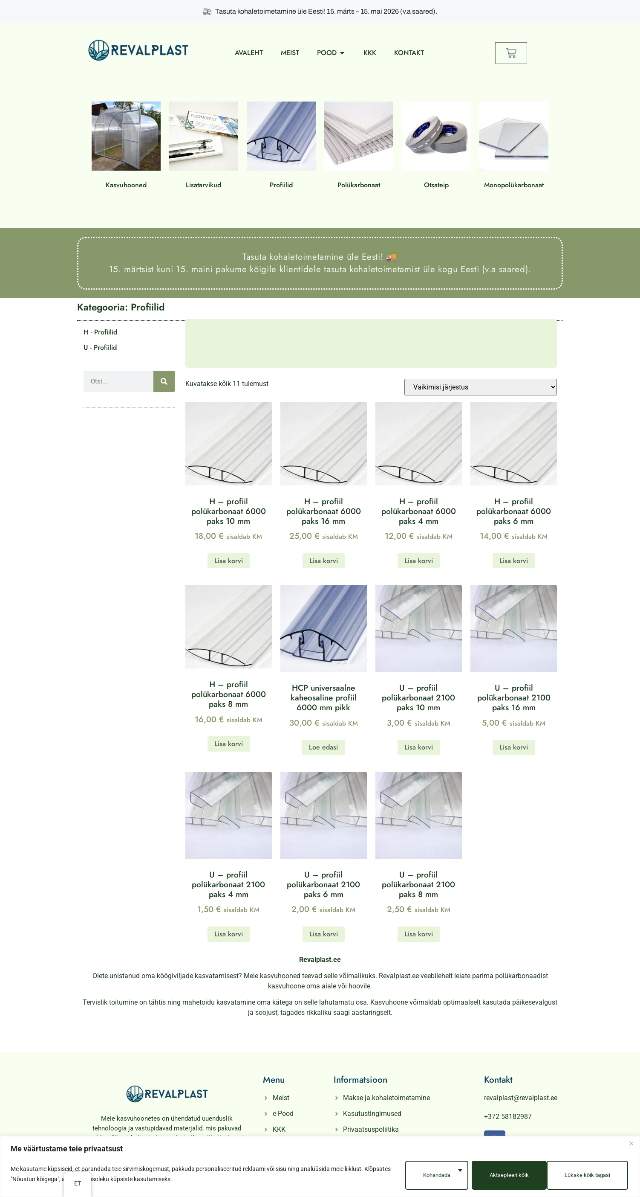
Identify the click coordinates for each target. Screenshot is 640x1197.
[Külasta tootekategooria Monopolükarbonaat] (513, 147)
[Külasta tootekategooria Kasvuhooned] (126, 147)
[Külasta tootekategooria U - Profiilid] (129, 347)
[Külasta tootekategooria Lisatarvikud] (203, 147)
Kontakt (498, 1079)
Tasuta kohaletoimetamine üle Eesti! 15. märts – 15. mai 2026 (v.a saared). (320, 11)
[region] (320, 1168)
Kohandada (426, 1175)
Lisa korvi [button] (228, 561)
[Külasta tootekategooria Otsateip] (436, 147)
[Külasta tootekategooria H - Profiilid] (129, 332)
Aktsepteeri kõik (590, 1175)
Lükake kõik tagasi (505, 1175)
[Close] (631, 1146)
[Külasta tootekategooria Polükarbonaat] (358, 147)
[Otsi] (164, 381)
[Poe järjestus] (480, 387)
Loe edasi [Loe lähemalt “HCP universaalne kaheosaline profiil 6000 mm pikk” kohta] (323, 747)
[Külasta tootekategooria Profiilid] (281, 147)
